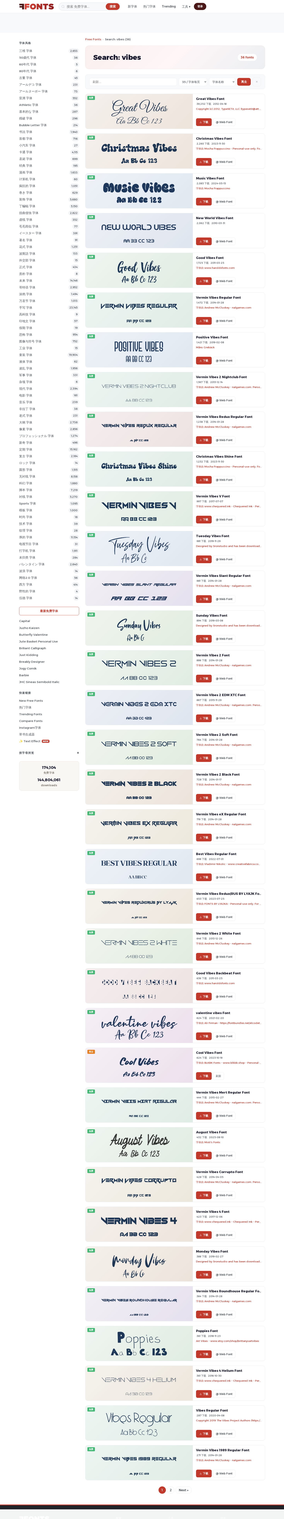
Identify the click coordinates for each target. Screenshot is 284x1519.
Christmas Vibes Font (214, 138)
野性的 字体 (27, 591)
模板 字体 (25, 510)
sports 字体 (27, 503)
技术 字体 (25, 524)
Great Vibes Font (210, 99)
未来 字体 (25, 280)
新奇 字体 (25, 443)
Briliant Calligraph (32, 648)
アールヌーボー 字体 (33, 91)
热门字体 (149, 6)
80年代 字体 (27, 71)
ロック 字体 (27, 463)
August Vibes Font (211, 1132)
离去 (244, 82)
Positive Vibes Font (212, 337)
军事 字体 (25, 375)
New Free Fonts (31, 700)
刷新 (218, 1076)
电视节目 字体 (28, 544)
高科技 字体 (27, 314)
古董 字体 (25, 78)
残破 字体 (25, 118)
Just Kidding (28, 655)
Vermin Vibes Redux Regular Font (224, 417)
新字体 (132, 6)
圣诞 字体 (25, 159)
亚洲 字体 (25, 98)
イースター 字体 (30, 233)
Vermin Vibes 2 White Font (218, 933)
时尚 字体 (25, 517)
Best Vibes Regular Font (216, 854)
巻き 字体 (25, 192)
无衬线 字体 (27, 476)
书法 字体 (25, 132)
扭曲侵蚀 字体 (28, 213)
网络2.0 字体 (28, 578)
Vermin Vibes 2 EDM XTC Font (221, 695)
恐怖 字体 (25, 334)
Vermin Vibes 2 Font (213, 655)
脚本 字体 (25, 490)
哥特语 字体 (27, 287)
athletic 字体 (28, 105)
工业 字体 (25, 348)
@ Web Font (224, 122)
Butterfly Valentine (33, 635)
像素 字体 (25, 429)
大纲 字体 (25, 422)
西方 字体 (25, 584)
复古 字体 (25, 456)
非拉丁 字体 (27, 409)
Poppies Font (207, 1331)
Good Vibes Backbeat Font (218, 973)
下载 (204, 122)
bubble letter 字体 (33, 125)
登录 (200, 6)
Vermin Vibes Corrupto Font (219, 1172)
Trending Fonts (30, 714)
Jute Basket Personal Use (38, 641)
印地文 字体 (27, 321)
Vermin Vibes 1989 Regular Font (222, 1450)
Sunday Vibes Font (211, 615)
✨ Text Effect (34, 741)
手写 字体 (25, 307)
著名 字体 (25, 240)
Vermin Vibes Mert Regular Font (223, 1092)
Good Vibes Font (210, 258)
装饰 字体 (25, 199)
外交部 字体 (27, 260)
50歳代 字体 (27, 57)
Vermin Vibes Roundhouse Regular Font (229, 1291)
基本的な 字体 (28, 111)
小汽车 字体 (27, 145)
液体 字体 (25, 361)
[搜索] (89, 7)
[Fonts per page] (193, 82)
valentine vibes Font (213, 1013)
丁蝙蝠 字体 (27, 206)
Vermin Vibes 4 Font (212, 1212)
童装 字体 (25, 355)
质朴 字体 (25, 274)
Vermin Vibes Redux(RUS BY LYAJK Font (229, 894)
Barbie (24, 675)
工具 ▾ (186, 6)
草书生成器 (27, 734)
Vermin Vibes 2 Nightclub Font (221, 377)
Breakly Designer (32, 662)
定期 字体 (25, 449)
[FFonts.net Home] (36, 6)
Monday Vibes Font (212, 1251)
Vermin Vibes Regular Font (218, 297)
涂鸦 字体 (25, 294)
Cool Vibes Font (209, 1053)
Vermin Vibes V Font (213, 496)
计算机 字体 (27, 179)
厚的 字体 (25, 537)
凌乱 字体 (25, 368)
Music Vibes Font (210, 178)
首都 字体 (25, 138)
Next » (183, 1490)
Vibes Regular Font (212, 1410)
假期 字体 (25, 328)
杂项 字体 (25, 382)
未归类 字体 (27, 557)
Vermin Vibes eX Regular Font (221, 814)
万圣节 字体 (27, 301)
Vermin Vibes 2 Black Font (218, 774)
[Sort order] (222, 82)
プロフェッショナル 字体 (36, 436)
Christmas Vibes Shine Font (219, 456)
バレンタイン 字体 (32, 564)
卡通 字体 (25, 152)
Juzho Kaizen (29, 628)
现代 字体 (25, 389)
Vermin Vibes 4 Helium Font (219, 1371)
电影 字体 (25, 395)
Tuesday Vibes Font (212, 536)
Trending (169, 6)
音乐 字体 (25, 402)
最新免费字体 (49, 611)
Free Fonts (93, 39)
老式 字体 (25, 416)
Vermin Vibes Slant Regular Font (223, 576)
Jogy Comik (28, 668)
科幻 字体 (25, 483)
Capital (24, 621)
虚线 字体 (25, 219)
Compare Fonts (31, 721)
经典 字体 (25, 165)
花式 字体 (25, 247)
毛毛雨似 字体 (28, 226)
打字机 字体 (27, 551)
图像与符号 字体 (30, 341)
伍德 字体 (25, 598)
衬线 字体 (25, 497)
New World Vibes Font (214, 218)
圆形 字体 (25, 470)
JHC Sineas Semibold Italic (39, 682)
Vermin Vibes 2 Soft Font (217, 735)
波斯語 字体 (27, 253)
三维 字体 (25, 51)
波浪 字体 (25, 571)
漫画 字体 (25, 172)
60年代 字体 (27, 64)
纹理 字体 (25, 530)
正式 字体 (25, 267)
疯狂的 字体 (27, 186)
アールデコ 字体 (30, 84)
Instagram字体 (30, 727)
